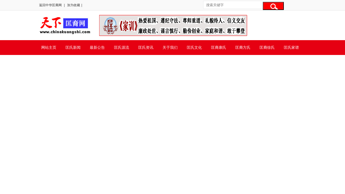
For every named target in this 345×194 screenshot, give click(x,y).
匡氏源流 (121, 47)
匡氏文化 (194, 47)
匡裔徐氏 (267, 47)
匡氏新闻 (73, 47)
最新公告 (97, 47)
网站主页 (48, 47)
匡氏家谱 (291, 47)
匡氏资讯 (145, 47)
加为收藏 (73, 5)
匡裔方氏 (242, 47)
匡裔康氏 (218, 47)
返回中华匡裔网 (50, 5)
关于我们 (170, 47)
